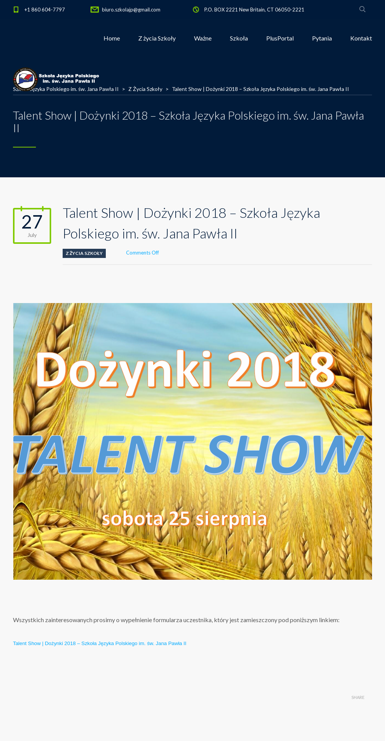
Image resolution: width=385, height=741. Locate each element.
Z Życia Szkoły (84, 253)
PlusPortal (280, 38)
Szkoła (239, 38)
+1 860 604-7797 (44, 9)
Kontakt (361, 38)
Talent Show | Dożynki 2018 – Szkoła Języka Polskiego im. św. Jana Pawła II (99, 643)
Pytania (322, 38)
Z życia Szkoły (157, 38)
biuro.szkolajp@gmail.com (131, 9)
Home (112, 38)
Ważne (203, 38)
